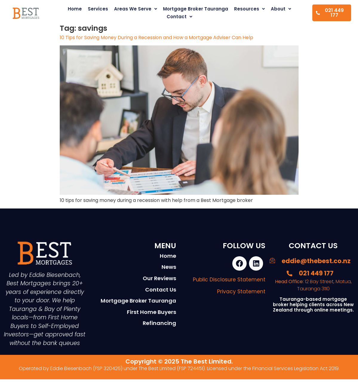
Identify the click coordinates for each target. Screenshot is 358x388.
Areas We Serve (135, 9)
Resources (249, 9)
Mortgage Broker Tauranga (195, 9)
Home (75, 9)
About (281, 9)
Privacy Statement (241, 292)
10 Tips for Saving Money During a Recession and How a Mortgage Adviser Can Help (156, 37)
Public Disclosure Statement (229, 280)
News (169, 267)
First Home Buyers (151, 312)
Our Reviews (159, 278)
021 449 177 (330, 13)
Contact (179, 16)
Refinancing (159, 323)
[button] (135, 9)
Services (98, 9)
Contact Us (160, 289)
